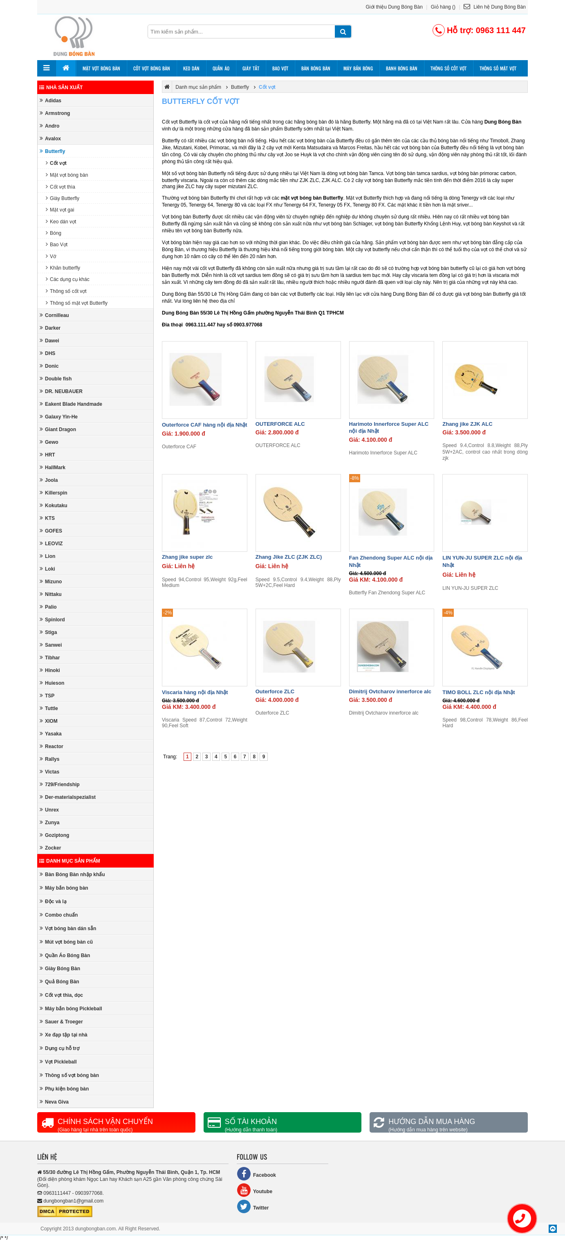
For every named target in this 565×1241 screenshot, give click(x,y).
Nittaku (51, 594)
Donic (49, 366)
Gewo (49, 442)
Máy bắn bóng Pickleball (71, 1008)
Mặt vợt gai (60, 210)
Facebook (256, 1174)
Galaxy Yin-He (59, 417)
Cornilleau (54, 315)
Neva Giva (54, 1102)
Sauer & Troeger (61, 1021)
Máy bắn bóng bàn (64, 888)
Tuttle (49, 708)
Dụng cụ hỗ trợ (59, 1048)
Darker (50, 328)
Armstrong (55, 113)
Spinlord (52, 619)
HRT (47, 455)
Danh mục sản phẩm (69, 861)
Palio (48, 607)
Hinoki (50, 670)
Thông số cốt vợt (448, 68)
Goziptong (54, 835)
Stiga (48, 632)
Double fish (56, 378)
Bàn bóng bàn (315, 68)
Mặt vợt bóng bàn (101, 68)
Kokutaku (53, 505)
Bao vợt (280, 68)
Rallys (49, 759)
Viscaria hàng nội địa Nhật (195, 692)
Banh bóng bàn (401, 68)
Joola (49, 480)
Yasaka (51, 734)
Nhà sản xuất (61, 87)
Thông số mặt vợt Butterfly (77, 303)
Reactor (51, 746)
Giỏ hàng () (443, 7)
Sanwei (51, 645)
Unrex (49, 810)
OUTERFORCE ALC (280, 424)
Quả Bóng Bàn (59, 981)
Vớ (51, 256)
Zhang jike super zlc (187, 557)
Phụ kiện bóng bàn (64, 1089)
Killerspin (53, 493)
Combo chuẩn (59, 915)
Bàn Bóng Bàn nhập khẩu (72, 874)
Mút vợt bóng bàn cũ (66, 942)
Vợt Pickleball (58, 1062)
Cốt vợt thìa (60, 187)
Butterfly (52, 151)
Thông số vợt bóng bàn (69, 1075)
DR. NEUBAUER (61, 391)
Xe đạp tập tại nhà (63, 1035)
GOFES (51, 531)
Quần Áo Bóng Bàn (65, 955)
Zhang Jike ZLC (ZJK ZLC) (289, 557)
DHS (47, 353)
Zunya (49, 822)
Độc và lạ (53, 901)
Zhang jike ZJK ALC (467, 424)
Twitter (253, 1206)
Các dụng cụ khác (68, 279)
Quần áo (221, 68)
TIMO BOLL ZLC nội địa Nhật (478, 692)
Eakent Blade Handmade (71, 404)
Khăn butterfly (63, 268)
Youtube (254, 1190)
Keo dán (191, 68)
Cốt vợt (56, 163)
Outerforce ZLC (275, 691)
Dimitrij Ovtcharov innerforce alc (390, 691)
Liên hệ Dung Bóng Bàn (495, 7)
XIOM (49, 721)
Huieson (52, 683)
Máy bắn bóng (358, 68)
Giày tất (250, 68)
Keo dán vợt (61, 221)
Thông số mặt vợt (498, 68)
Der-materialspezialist (68, 797)
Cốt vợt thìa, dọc (61, 995)
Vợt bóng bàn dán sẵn (68, 928)
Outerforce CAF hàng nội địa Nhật (204, 425)
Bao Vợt (56, 244)
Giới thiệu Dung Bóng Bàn (394, 7)
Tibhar (50, 657)
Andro (49, 126)
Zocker (50, 848)
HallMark (52, 467)
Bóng (53, 233)
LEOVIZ (51, 543)
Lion (47, 556)
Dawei (49, 340)
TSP (47, 695)
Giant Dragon (58, 429)
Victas (49, 772)
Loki (47, 569)
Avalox (50, 138)
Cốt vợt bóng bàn (151, 68)
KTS (47, 518)
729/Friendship (60, 784)
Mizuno (51, 581)
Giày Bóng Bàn (60, 968)
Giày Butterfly (62, 198)
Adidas (50, 100)
